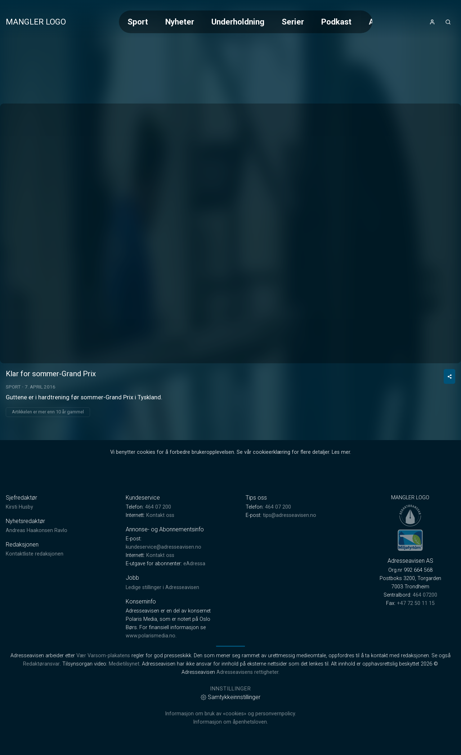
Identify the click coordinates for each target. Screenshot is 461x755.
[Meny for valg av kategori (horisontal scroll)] (245, 21)
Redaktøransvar (41, 664)
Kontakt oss (160, 515)
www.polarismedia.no (150, 636)
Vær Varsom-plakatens (103, 656)
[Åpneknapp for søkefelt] (448, 22)
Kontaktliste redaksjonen (34, 554)
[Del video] (449, 376)
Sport (137, 21)
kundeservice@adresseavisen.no (163, 547)
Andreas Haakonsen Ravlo (36, 530)
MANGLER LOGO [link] (36, 21)
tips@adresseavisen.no (289, 515)
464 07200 (425, 595)
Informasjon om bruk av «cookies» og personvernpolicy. (230, 714)
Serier (293, 21)
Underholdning (237, 21)
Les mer (341, 452)
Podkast (336, 21)
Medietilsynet (124, 664)
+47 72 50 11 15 (416, 603)
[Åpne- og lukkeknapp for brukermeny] (432, 22)
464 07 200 (158, 507)
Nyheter (179, 21)
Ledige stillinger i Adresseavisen (162, 587)
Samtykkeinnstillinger (230, 697)
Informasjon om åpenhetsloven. (230, 722)
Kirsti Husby (19, 507)
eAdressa (194, 564)
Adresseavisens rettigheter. (247, 672)
